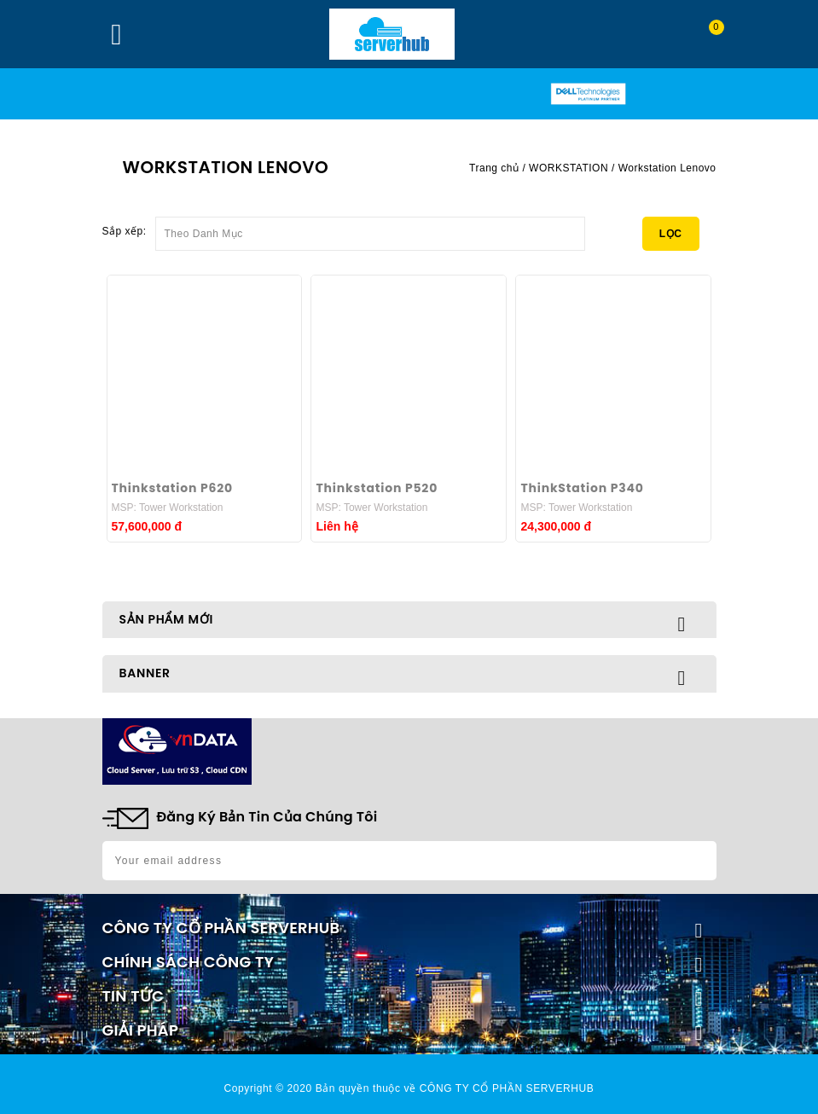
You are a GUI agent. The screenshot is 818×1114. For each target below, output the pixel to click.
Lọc (670, 234)
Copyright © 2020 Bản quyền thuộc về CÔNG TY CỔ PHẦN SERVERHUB (409, 1088)
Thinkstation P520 (377, 487)
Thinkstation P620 (172, 487)
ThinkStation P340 (581, 487)
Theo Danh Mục (370, 229)
